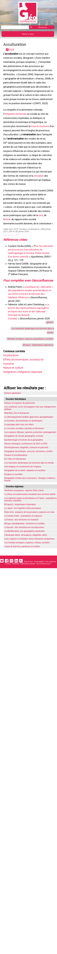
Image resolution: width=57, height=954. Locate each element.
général (49, 342)
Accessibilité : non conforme (45, 585)
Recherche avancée (27, 588)
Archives (15, 588)
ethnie (7, 231)
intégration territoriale (15, 118)
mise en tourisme (40, 132)
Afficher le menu (28, 34)
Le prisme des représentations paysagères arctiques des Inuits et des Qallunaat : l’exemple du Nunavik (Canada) (28, 331)
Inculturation (11, 377)
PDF (12, 50)
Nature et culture (14, 391)
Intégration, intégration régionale (25, 395)
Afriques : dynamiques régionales (37, 366)
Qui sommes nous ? (43, 588)
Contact (8, 588)
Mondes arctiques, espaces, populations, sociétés (29, 360)
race (41, 226)
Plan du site (28, 585)
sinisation (39, 184)
